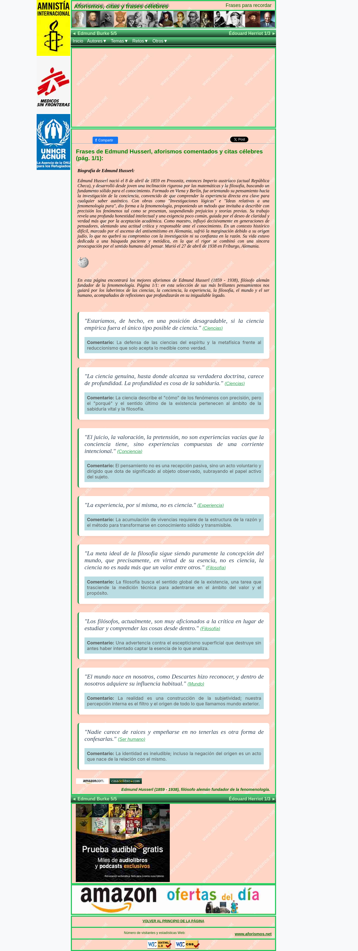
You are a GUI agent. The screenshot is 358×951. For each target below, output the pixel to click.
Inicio (78, 41)
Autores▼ (97, 41)
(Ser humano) (131, 739)
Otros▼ (160, 41)
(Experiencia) (210, 505)
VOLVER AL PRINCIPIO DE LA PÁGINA (173, 921)
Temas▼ (119, 41)
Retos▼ (140, 41)
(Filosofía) (216, 567)
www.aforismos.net (253, 934)
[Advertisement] (173, 87)
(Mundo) (196, 684)
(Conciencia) (129, 451)
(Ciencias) (212, 328)
